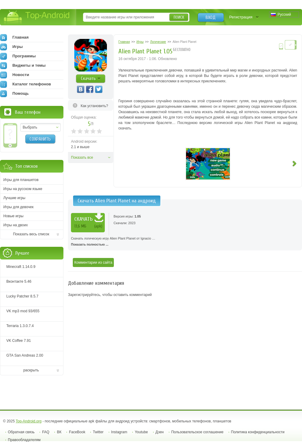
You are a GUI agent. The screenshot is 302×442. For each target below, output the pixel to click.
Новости (14, 74)
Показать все (82, 157)
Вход (211, 17)
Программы (18, 56)
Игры (11, 46)
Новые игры (13, 216)
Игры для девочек (18, 207)
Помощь (14, 93)
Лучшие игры (14, 198)
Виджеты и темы (23, 65)
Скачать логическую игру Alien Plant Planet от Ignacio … (185, 242)
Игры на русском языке (22, 189)
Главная (14, 37)
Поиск (179, 17)
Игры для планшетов (21, 180)
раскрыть (31, 370)
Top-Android (37, 17)
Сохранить (40, 139)
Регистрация (240, 17)
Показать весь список (31, 234)
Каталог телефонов (25, 84)
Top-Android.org (28, 421)
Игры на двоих (15, 225)
